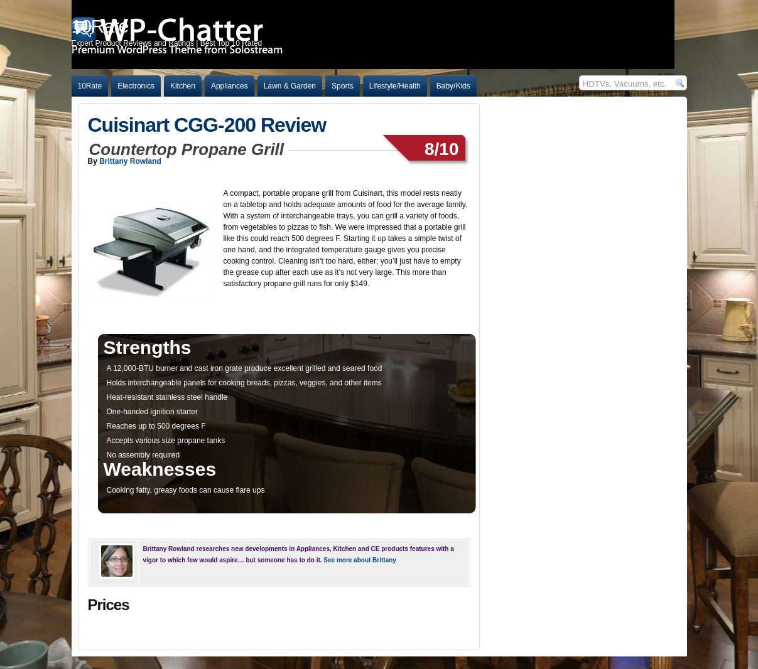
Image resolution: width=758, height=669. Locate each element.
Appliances (229, 86)
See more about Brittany (359, 560)
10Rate (90, 86)
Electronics (135, 86)
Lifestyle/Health (395, 86)
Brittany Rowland (130, 161)
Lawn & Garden (290, 86)
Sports (343, 86)
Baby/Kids (453, 86)
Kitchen (182, 86)
